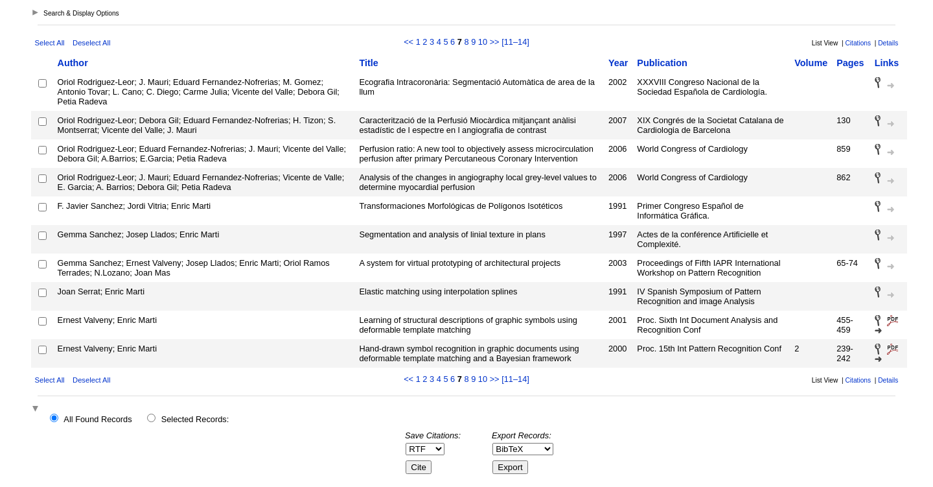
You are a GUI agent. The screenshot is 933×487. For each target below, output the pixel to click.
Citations (858, 43)
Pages (850, 63)
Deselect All (91, 43)
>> (495, 42)
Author (73, 63)
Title (368, 63)
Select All (50, 43)
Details (888, 43)
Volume (810, 63)
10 (482, 42)
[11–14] (515, 42)
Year (618, 63)
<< (408, 42)
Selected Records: (195, 419)
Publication (662, 63)
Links (887, 63)
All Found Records (97, 419)
